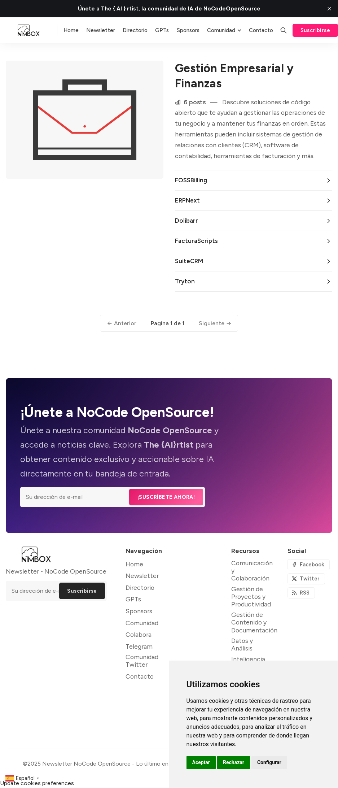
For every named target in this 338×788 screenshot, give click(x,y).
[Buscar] (283, 30)
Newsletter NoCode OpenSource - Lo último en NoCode (117, 763)
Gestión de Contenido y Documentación (254, 622)
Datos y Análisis (242, 644)
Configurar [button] (269, 762)
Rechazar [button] (233, 762)
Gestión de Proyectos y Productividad (251, 596)
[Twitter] (306, 578)
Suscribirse (315, 30)
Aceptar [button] (201, 762)
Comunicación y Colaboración (252, 570)
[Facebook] (308, 564)
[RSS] (301, 592)
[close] (329, 8)
